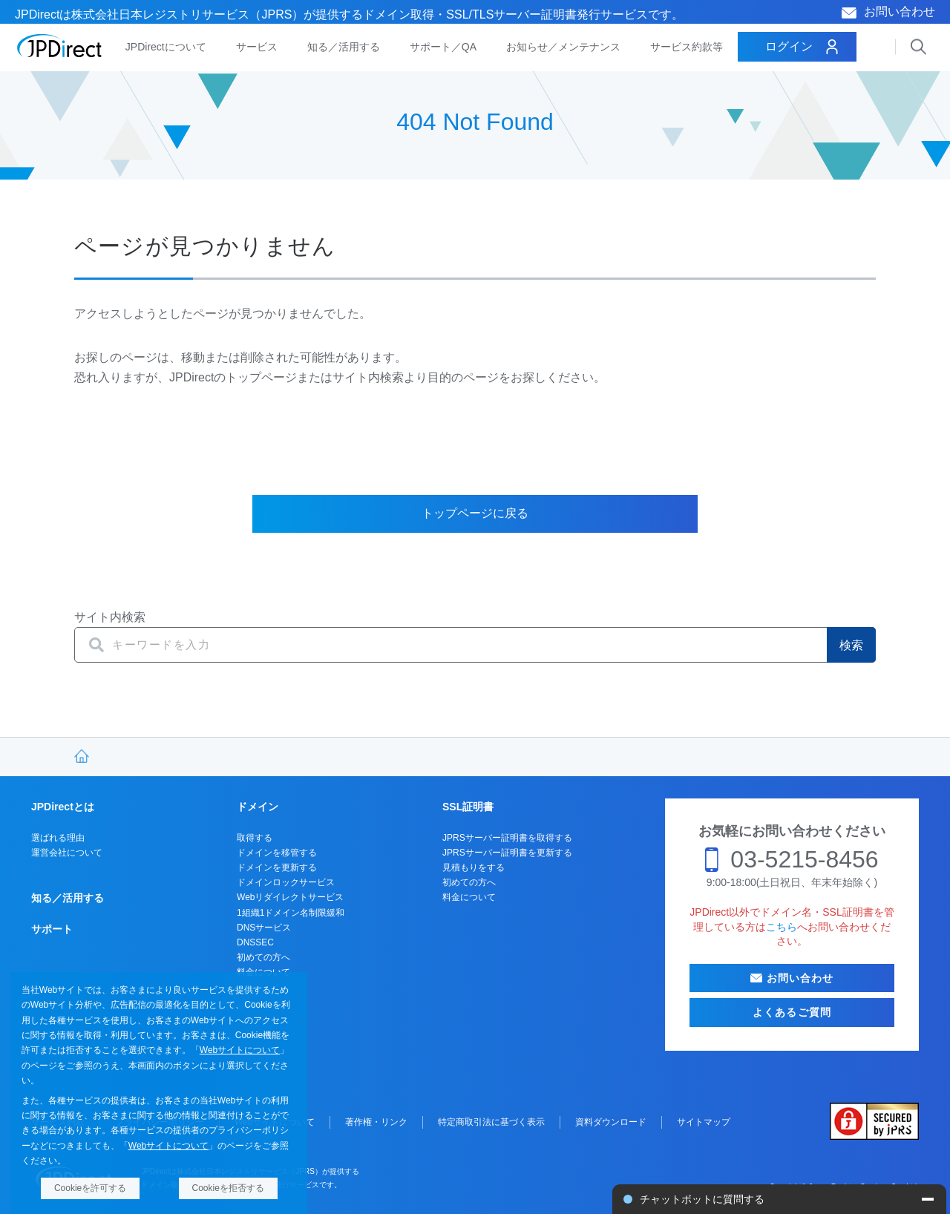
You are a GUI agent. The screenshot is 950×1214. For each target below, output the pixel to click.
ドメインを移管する (277, 852)
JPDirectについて (165, 47)
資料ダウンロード (610, 1122)
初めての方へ (263, 957)
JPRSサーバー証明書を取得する (507, 838)
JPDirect (60, 46)
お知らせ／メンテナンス (563, 47)
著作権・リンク (376, 1122)
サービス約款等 (686, 47)
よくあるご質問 (792, 1012)
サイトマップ (703, 1122)
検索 (851, 645)
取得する (254, 838)
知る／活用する (343, 47)
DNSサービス (264, 927)
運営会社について (66, 852)
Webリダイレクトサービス (290, 897)
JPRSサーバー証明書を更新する (507, 852)
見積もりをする (473, 867)
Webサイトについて (240, 1050)
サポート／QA (443, 47)
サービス (257, 47)
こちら (781, 927)
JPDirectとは (62, 807)
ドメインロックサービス (286, 882)
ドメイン (257, 807)
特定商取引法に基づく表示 (491, 1122)
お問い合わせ (899, 11)
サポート (52, 929)
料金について (469, 897)
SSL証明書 (468, 807)
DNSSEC (255, 942)
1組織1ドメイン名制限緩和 (290, 913)
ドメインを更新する (277, 867)
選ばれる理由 (58, 838)
